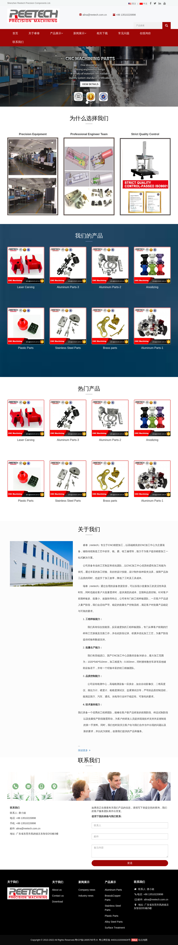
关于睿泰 (34, 33)
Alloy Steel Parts (114, 921)
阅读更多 (84, 750)
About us (57, 889)
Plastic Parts (26, 347)
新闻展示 (79, 33)
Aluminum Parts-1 (152, 347)
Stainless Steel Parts (68, 347)
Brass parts (110, 347)
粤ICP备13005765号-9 (86, 940)
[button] (62, 33)
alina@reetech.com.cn (95, 14)
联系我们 (18, 41)
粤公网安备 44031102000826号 (115, 940)
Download (57, 901)
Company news (86, 889)
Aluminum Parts (113, 889)
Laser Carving (25, 287)
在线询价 (145, 33)
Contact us (58, 895)
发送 (129, 862)
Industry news (85, 895)
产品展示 (56, 33)
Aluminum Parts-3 (68, 287)
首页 (15, 33)
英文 (132, 3)
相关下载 (102, 33)
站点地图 (142, 940)
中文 (143, 3)
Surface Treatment (115, 927)
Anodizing (152, 287)
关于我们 (57, 882)
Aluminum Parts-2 (110, 287)
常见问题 (123, 33)
